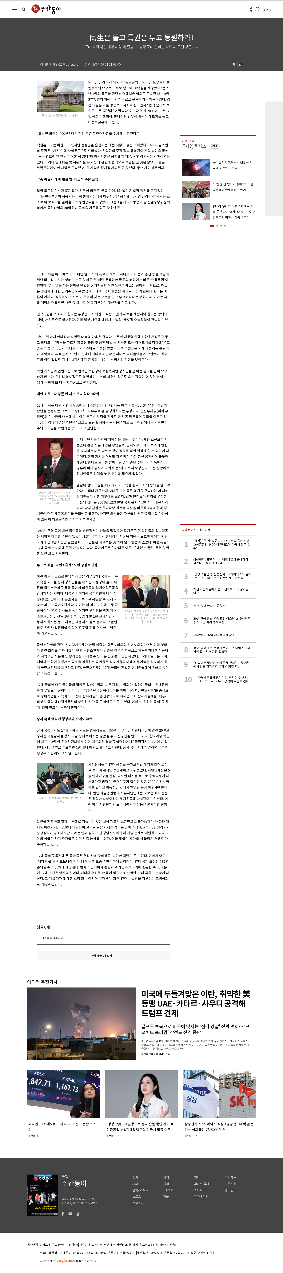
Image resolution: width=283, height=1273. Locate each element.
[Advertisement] (94, 240)
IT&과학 (168, 1190)
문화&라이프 (140, 1190)
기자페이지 (201, 1196)
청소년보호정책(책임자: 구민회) (158, 1245)
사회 (135, 1184)
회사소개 (45, 1245)
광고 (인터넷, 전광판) (65, 1245)
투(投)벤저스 (194, 146)
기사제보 (230, 1177)
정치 (135, 1177)
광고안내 (230, 1190)
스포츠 (136, 1196)
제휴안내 (84, 1245)
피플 (166, 1196)
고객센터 (97, 1245)
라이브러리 (201, 1190)
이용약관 (109, 1245)
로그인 (266, 10)
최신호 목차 (201, 1184)
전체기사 (138, 1203)
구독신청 (230, 1184)
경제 (166, 1177)
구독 (215, 146)
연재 (197, 1177)
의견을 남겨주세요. (52, 938)
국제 (166, 1184)
